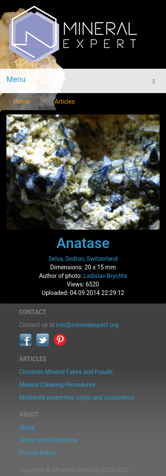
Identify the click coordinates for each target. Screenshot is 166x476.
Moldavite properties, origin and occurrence (76, 397)
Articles (64, 101)
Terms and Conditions (48, 440)
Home (22, 101)
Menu (16, 79)
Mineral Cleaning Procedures (57, 384)
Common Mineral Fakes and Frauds (66, 371)
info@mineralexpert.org (87, 324)
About (27, 427)
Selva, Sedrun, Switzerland (83, 258)
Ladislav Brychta (105, 275)
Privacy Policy (37, 453)
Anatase (83, 242)
